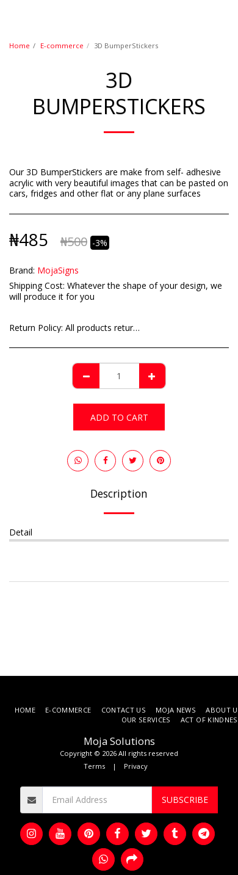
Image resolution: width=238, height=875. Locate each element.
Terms (94, 766)
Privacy (136, 766)
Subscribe (185, 799)
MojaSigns (58, 270)
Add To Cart (119, 417)
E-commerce (62, 45)
